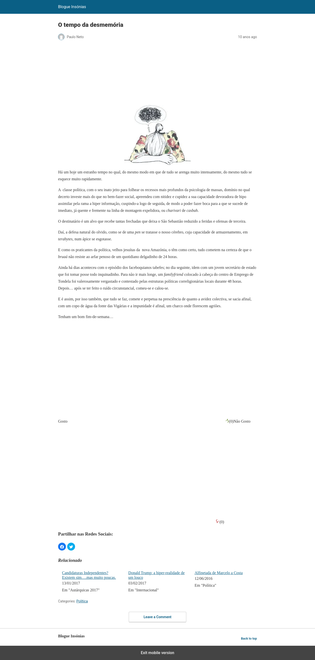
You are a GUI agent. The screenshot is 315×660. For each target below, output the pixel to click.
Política (82, 601)
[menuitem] (92, 582)
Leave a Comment (158, 617)
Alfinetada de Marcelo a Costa (219, 573)
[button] (62, 547)
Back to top (249, 638)
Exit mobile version (157, 652)
